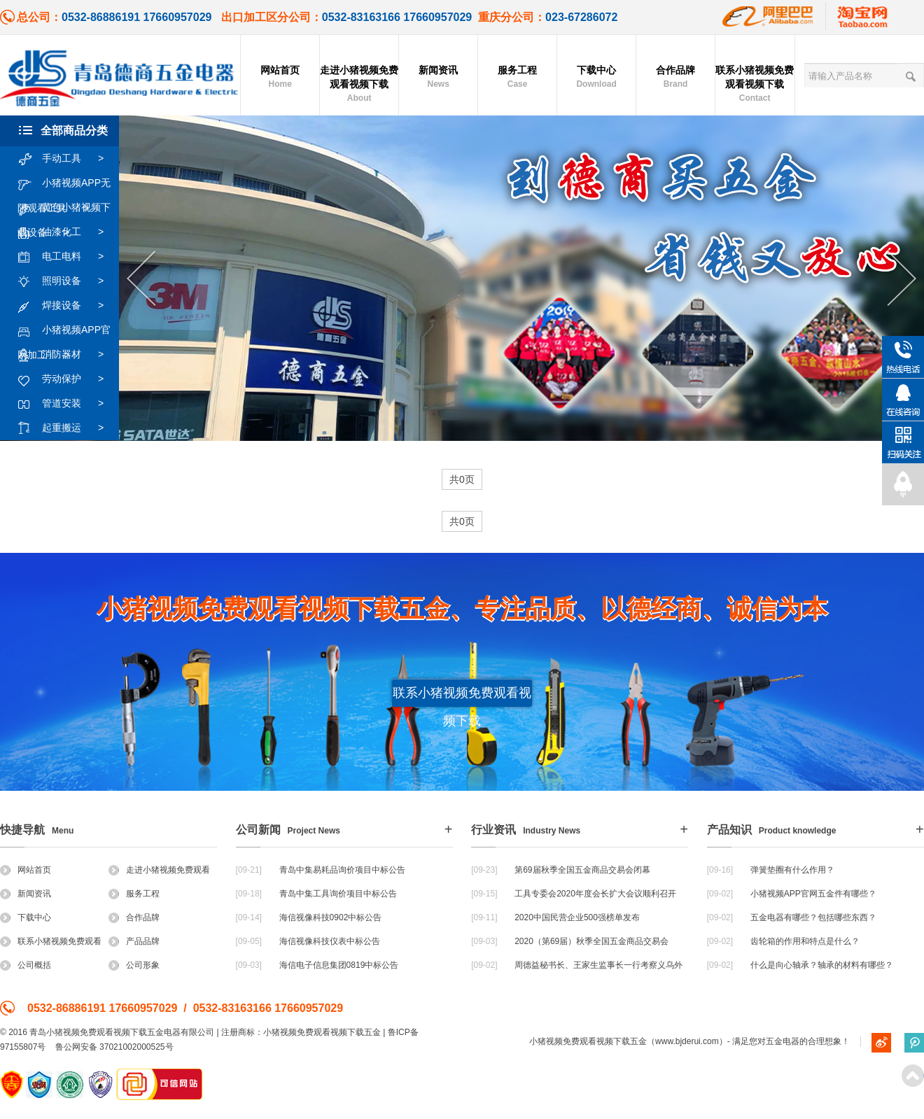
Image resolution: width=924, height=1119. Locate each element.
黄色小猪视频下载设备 (64, 208)
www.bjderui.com (687, 1041)
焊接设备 (68, 306)
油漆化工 (68, 232)
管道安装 (68, 404)
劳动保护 (68, 379)
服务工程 (517, 77)
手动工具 (68, 159)
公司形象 (134, 965)
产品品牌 (134, 941)
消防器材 (68, 355)
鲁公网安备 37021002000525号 (114, 1047)
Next (902, 279)
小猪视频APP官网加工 (64, 330)
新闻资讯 (438, 77)
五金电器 (782, 1041)
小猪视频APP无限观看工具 (64, 183)
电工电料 (68, 257)
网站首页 (280, 77)
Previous (141, 279)
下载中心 (596, 77)
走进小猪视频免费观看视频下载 (359, 84)
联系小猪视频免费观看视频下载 (754, 84)
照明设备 (68, 281)
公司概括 (25, 965)
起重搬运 (68, 428)
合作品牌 (675, 77)
